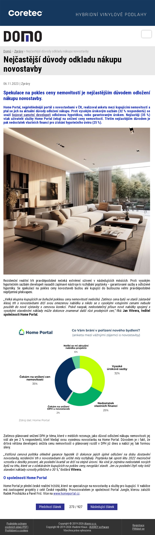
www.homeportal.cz (66, 493)
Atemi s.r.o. (90, 523)
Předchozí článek (50, 507)
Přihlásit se (138, 528)
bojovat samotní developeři (31, 115)
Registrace (138, 525)
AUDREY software (99, 527)
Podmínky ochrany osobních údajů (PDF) (16, 525)
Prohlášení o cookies (16, 530)
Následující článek (102, 507)
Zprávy (18, 51)
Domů (7, 51)
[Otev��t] (147, 34)
